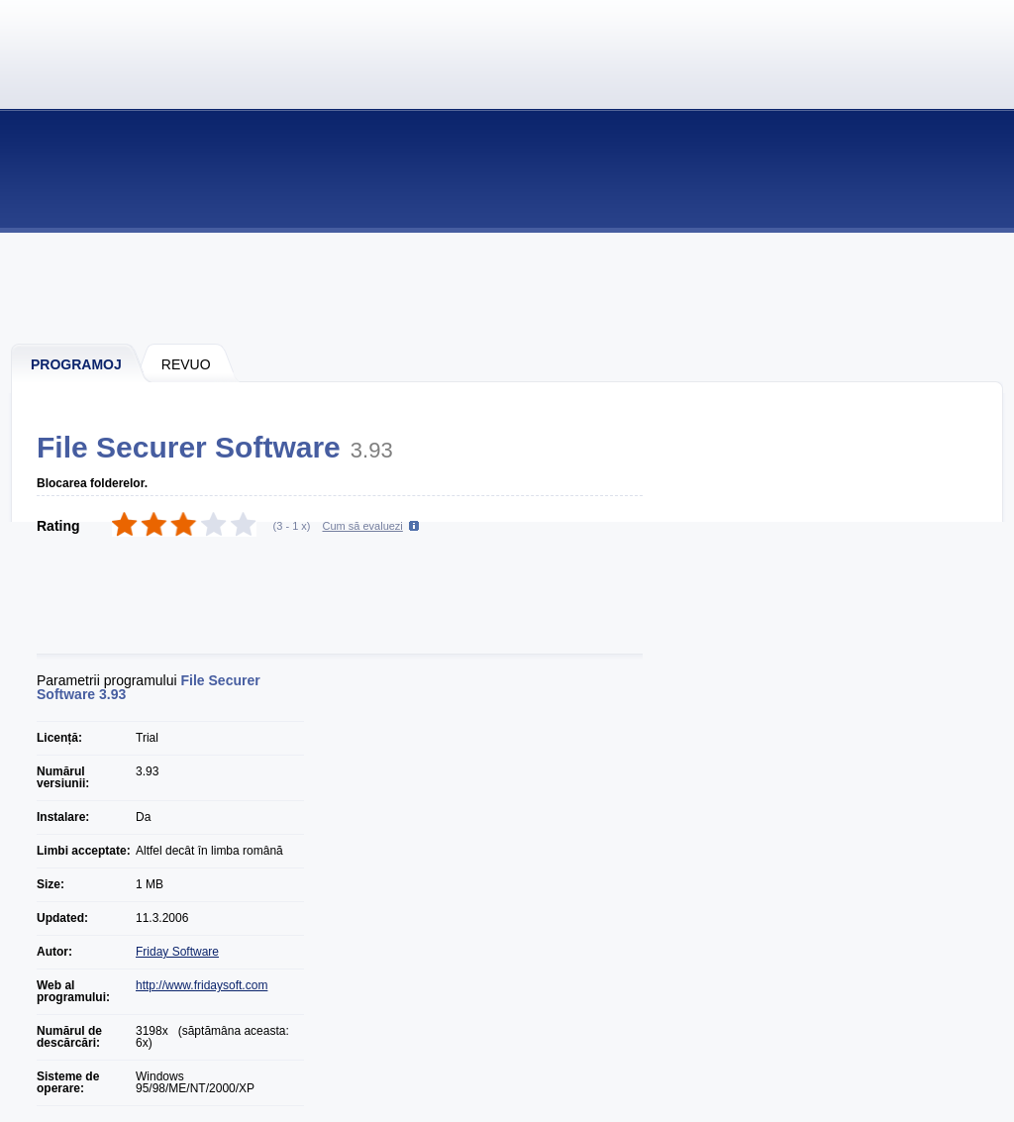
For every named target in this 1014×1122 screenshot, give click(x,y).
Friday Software (177, 952)
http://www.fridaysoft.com (201, 985)
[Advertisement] (508, 287)
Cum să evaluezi (363, 526)
